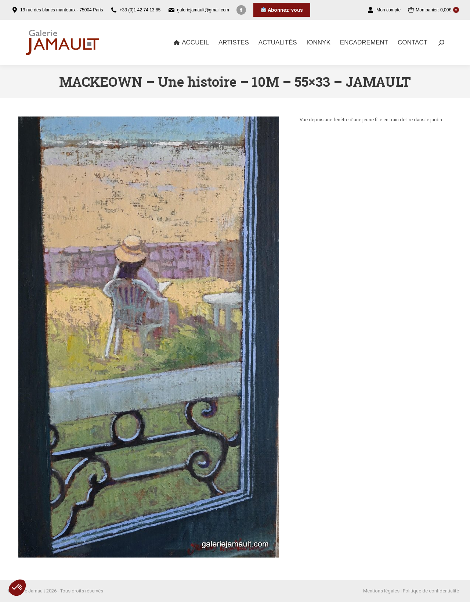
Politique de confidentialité (431, 591)
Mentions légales (381, 591)
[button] (17, 587)
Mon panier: (433, 10)
